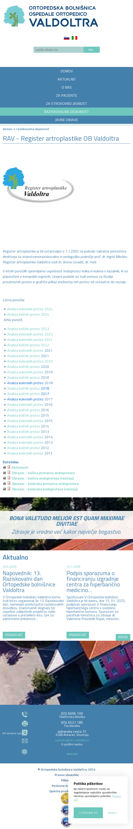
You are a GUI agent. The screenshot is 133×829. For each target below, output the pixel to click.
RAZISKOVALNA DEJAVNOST (66, 111)
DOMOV (66, 71)
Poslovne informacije (67, 785)
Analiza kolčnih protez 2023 (28, 328)
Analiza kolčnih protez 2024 (28, 314)
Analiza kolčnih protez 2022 (28, 345)
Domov (7, 128)
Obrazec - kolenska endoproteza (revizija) (45, 489)
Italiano (74, 38)
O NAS (67, 87)
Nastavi (112, 813)
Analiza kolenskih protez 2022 (30, 339)
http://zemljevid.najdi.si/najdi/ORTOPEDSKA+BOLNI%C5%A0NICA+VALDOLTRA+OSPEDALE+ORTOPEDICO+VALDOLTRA (66, 658)
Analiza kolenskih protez (25, 350)
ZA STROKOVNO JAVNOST (66, 103)
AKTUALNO (66, 79)
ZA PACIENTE (66, 95)
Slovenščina (66, 38)
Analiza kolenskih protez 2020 (30, 361)
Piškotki (66, 780)
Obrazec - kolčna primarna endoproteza (43, 472)
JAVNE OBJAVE (66, 119)
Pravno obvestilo (67, 774)
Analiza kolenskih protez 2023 (30, 334)
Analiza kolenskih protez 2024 (30, 309)
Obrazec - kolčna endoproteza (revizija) (43, 478)
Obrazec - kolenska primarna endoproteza (45, 483)
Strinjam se (88, 813)
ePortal (72, 753)
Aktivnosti (20, 467)
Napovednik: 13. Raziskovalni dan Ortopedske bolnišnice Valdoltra (29, 581)
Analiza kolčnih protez (23, 355)
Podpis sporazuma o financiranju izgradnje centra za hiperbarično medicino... (93, 581)
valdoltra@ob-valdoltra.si (72, 740)
